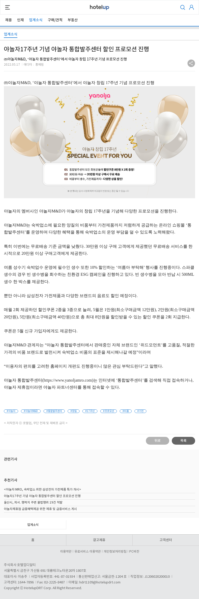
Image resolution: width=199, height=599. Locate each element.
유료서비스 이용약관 (88, 551)
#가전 (140, 411)
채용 (8, 20)
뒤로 (157, 441)
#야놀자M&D (31, 411)
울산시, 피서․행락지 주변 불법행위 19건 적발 (33, 502)
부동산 (73, 20)
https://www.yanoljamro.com (68, 380)
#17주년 (90, 411)
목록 (183, 441)
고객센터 (166, 540)
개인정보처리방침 (116, 551)
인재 (20, 20)
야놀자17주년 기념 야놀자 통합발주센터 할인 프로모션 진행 (42, 496)
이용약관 (66, 551)
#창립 (73, 411)
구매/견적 (55, 20)
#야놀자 (11, 411)
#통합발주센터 (54, 411)
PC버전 (134, 551)
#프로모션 (108, 411)
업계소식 (35, 20)
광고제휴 (99, 540)
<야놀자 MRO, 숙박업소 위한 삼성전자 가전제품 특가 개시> (42, 489)
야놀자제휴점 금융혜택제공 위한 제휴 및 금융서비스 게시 (40, 509)
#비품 (126, 411)
